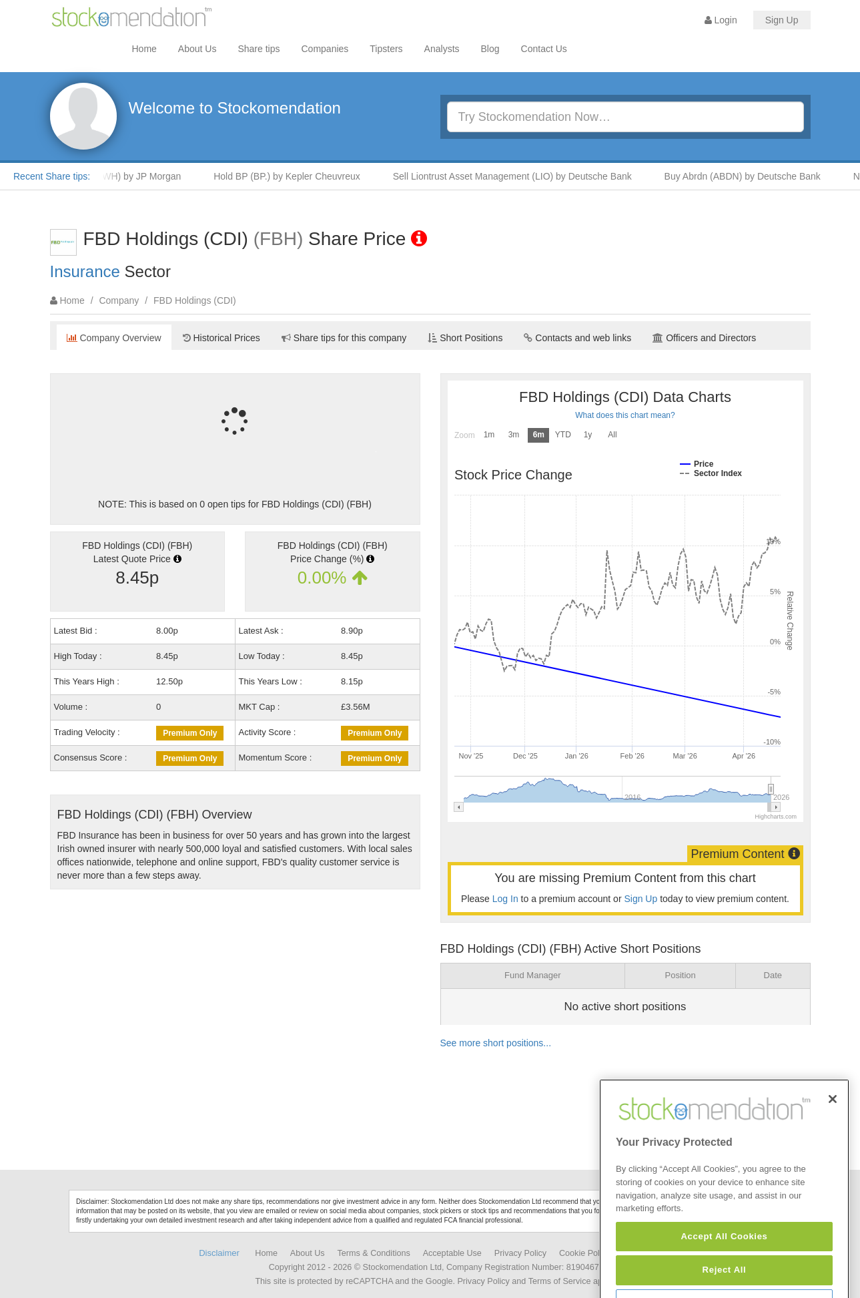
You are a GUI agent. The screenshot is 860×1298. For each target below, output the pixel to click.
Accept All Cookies (724, 1271)
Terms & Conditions (374, 1253)
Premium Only (190, 733)
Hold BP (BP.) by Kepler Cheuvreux (292, 176)
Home (144, 48)
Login (721, 20)
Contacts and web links (577, 338)
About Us (197, 48)
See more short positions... (496, 1043)
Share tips (259, 48)
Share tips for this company (344, 338)
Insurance (85, 271)
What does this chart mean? (625, 415)
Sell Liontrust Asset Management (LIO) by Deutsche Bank (517, 176)
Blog (490, 48)
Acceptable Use (452, 1253)
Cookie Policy (584, 1253)
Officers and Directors (704, 338)
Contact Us (544, 48)
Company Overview (114, 338)
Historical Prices (221, 338)
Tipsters (386, 48)
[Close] (832, 1133)
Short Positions (465, 338)
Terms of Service (559, 1281)
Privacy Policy (520, 1253)
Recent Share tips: (51, 176)
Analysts (442, 48)
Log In (505, 898)
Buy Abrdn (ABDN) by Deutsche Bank (748, 176)
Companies (325, 48)
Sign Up (782, 20)
